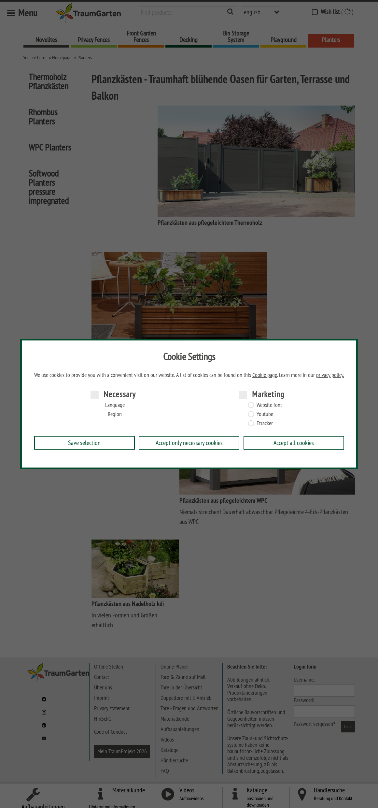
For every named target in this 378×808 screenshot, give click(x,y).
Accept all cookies (293, 443)
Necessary (120, 394)
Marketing (268, 394)
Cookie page (264, 375)
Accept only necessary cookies (189, 443)
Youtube (265, 414)
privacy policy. (330, 375)
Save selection (84, 443)
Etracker (265, 423)
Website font (269, 405)
